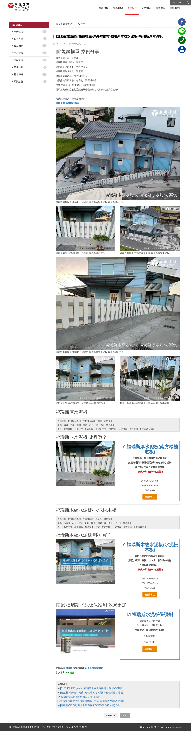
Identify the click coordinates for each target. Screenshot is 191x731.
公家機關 (18, 45)
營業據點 (160, 8)
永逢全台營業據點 (94, 668)
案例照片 (132, 8)
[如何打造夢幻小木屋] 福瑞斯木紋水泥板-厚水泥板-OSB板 (91, 688)
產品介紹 (118, 8)
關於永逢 (103, 8)
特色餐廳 (18, 74)
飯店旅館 (18, 67)
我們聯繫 (67, 668)
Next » (124, 715)
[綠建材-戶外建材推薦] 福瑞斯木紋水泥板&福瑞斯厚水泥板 (91, 692)
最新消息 (146, 8)
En (180, 2)
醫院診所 (18, 81)
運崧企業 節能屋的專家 (67, 103)
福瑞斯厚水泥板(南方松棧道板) (152, 449)
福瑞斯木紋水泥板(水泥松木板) (152, 547)
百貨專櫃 (18, 38)
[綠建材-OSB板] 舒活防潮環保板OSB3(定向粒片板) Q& (89, 705)
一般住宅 (18, 31)
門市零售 (18, 53)
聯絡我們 (175, 8)
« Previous (110, 715)
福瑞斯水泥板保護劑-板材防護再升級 (80, 697)
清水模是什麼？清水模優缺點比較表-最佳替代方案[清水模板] (92, 701)
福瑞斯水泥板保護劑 (152, 614)
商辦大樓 (18, 60)
